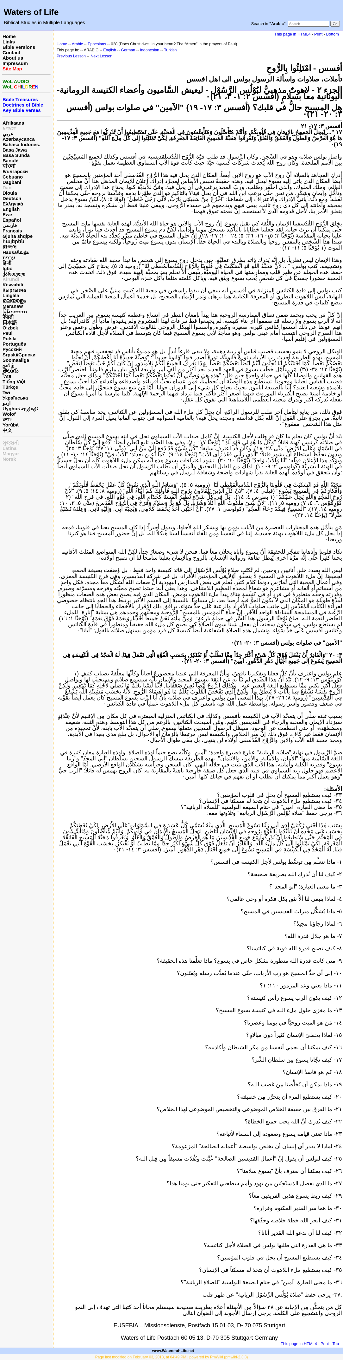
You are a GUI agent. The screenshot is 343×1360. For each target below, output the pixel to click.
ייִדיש (7, 419)
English (11, 209)
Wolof (9, 414)
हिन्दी (7, 263)
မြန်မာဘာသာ (15, 311)
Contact (11, 52)
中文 (7, 430)
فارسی (10, 225)
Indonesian (149, 50)
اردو (6, 403)
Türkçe (10, 387)
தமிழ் (8, 365)
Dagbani (12, 182)
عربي (8, 133)
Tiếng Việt (14, 381)
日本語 (10, 322)
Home (9, 36)
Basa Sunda (16, 155)
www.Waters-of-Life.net (173, 1351)
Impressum (15, 63)
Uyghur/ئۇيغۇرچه (20, 408)
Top (335, 1343)
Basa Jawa (15, 150)
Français (12, 230)
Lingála (11, 295)
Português (14, 344)
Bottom (332, 34)
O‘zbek (10, 327)
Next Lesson (101, 56)
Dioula (10, 193)
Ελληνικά (13, 203)
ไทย (7, 376)
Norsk (9, 459)
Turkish (170, 50)
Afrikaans (13, 123)
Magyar (11, 453)
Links (9, 41)
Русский (12, 349)
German (128, 50)
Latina (9, 448)
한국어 (10, 247)
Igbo (8, 268)
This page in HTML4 (292, 34)
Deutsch (12, 198)
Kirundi (11, 279)
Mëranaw (13, 306)
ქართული (14, 274)
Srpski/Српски (19, 354)
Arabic (77, 44)
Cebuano (13, 176)
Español (12, 220)
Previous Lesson (71, 56)
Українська (15, 397)
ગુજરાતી (11, 443)
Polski (9, 338)
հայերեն (13, 241)
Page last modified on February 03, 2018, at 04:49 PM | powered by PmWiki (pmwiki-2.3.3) (171, 1357)
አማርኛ (9, 128)
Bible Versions (19, 47)
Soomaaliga (16, 360)
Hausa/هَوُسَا (16, 252)
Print (318, 34)
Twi (6, 392)
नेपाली (8, 317)
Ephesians (97, 44)
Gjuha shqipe (18, 236)
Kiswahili (13, 284)
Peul (8, 333)
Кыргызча (14, 290)
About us (13, 58)
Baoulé (10, 160)
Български (15, 171)
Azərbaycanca (19, 139)
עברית (9, 257)
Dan (7, 187)
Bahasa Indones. (21, 144)
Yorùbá (11, 424)
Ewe (7, 214)
